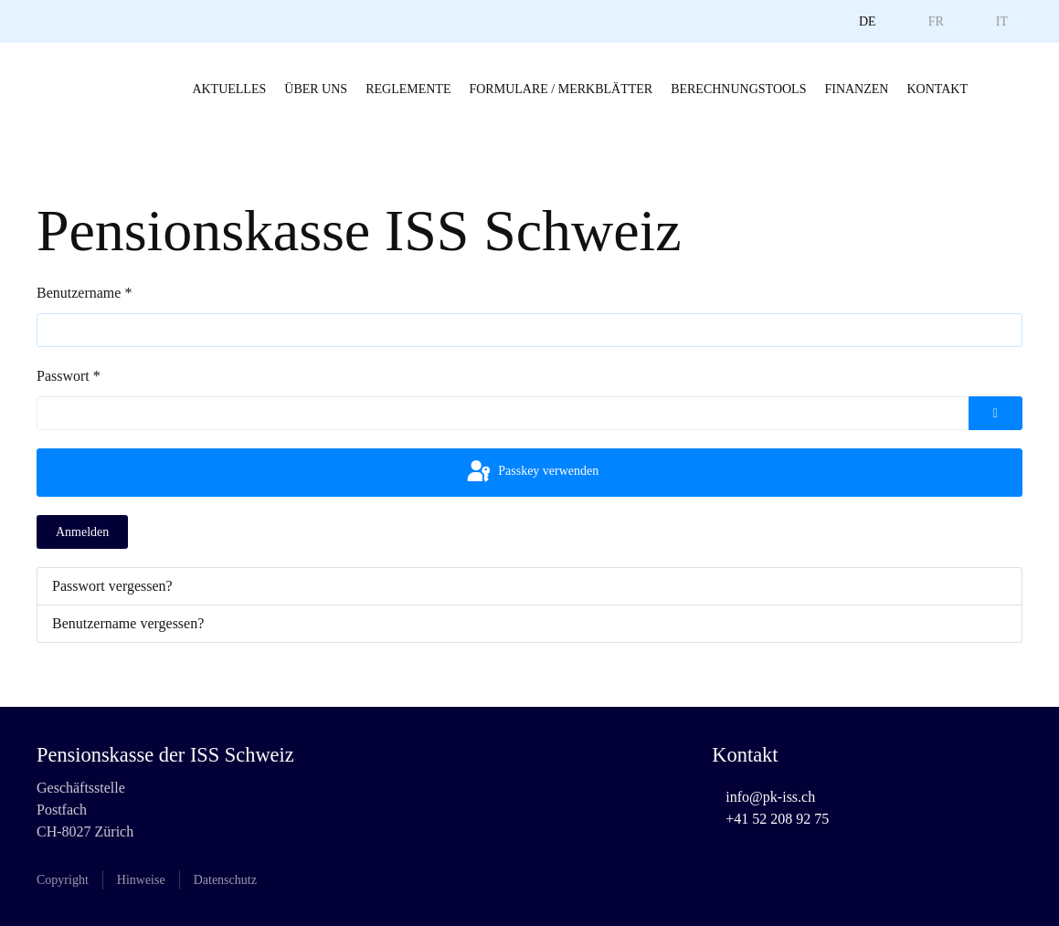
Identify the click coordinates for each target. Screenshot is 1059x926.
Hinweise (141, 880)
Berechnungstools (738, 89)
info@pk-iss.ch (770, 797)
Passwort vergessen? (112, 586)
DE (867, 21)
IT (1002, 21)
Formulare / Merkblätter (560, 89)
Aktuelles (229, 89)
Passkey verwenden (531, 472)
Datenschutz (225, 880)
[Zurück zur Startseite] (73, 88)
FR (936, 21)
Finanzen (856, 89)
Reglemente (407, 89)
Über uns (315, 89)
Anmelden (82, 532)
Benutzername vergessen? (128, 623)
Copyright (63, 880)
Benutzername (84, 292)
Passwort (69, 376)
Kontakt (937, 89)
